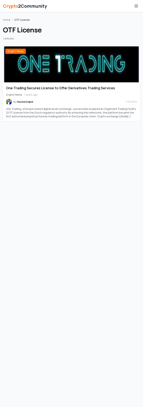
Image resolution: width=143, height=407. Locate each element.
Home (6, 20)
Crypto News (15, 51)
